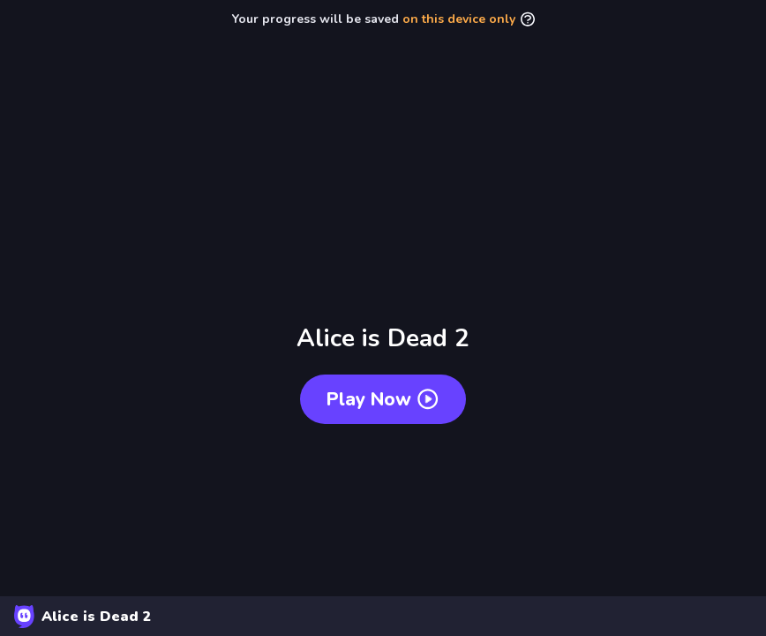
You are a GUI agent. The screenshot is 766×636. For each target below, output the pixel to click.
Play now (383, 399)
